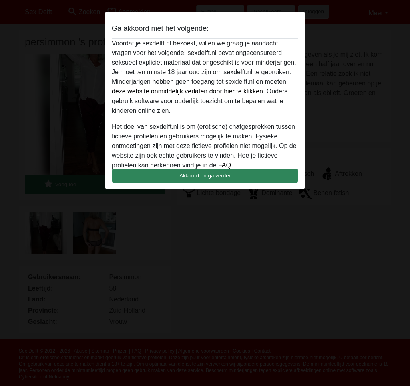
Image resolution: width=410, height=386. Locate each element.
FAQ (224, 165)
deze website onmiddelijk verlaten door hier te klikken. (188, 91)
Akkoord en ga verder (205, 176)
